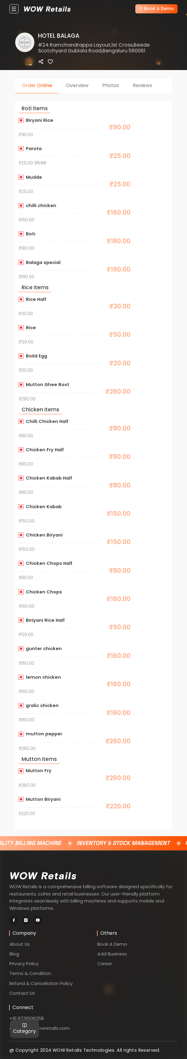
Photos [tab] (110, 85)
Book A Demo (156, 8)
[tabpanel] (93, 457)
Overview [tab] (77, 85)
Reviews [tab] (142, 85)
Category (24, 1029)
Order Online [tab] (37, 85)
